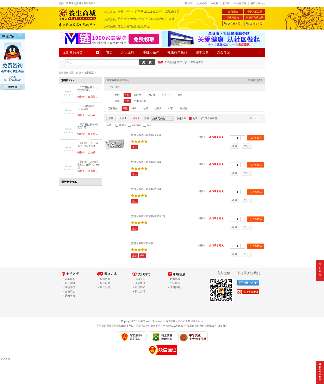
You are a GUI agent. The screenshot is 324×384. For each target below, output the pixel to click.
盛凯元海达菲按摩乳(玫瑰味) (146, 189)
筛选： (110, 125)
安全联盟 (5, 358)
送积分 (158, 108)
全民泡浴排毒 (171, 62)
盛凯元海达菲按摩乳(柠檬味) (146, 162)
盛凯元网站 (256, 3)
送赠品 (183, 108)
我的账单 (320, 270)
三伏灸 (183, 62)
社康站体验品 (177, 52)
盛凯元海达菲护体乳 (142, 243)
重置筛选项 (255, 80)
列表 (193, 118)
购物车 (189, 3)
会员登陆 (233, 11)
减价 (134, 108)
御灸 (180, 94)
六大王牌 (127, 52)
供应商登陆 (233, 17)
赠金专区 (223, 52)
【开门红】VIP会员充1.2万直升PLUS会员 (88, 164)
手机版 (214, 3)
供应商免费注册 (254, 17)
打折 (170, 108)
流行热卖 (136, 125)
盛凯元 (137, 94)
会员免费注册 (254, 11)
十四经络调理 (195, 62)
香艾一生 (166, 94)
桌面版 (226, 3)
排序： (147, 118)
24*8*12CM (139, 101)
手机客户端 (240, 3)
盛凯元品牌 (151, 52)
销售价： (203, 137)
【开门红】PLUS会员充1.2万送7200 (88, 144)
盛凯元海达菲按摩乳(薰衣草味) (148, 216)
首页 (109, 52)
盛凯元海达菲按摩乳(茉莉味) (146, 135)
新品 (149, 125)
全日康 (151, 94)
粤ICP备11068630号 (174, 325)
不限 (127, 94)
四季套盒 (202, 52)
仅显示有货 (211, 118)
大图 (181, 118)
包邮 (145, 108)
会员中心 (202, 3)
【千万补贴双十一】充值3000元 (88, 89)
